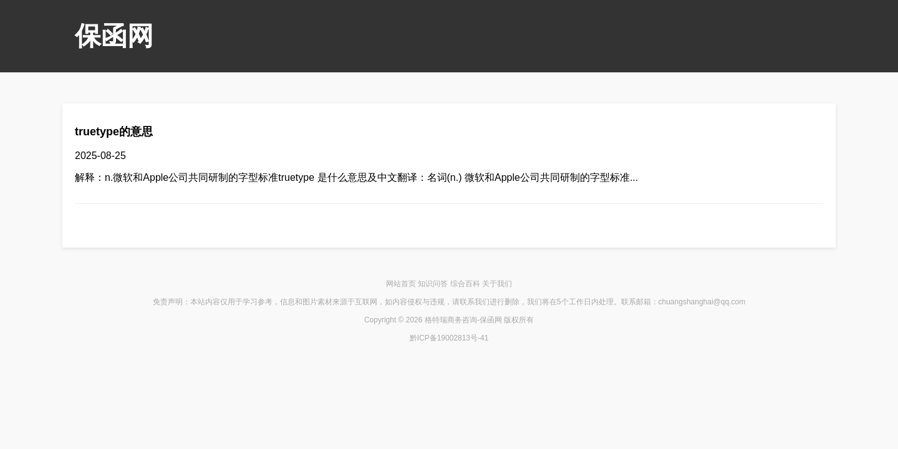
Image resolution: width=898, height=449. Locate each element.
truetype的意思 (114, 131)
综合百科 (465, 283)
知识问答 (433, 283)
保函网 (114, 36)
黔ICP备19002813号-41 (449, 338)
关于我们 (497, 283)
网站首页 (401, 283)
